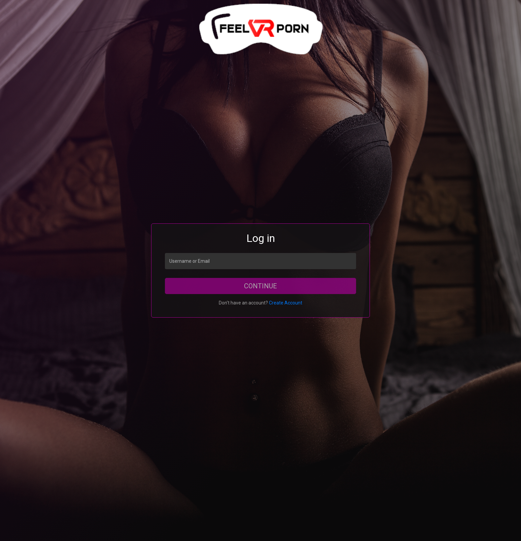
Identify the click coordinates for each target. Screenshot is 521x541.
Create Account (285, 302)
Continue (260, 286)
